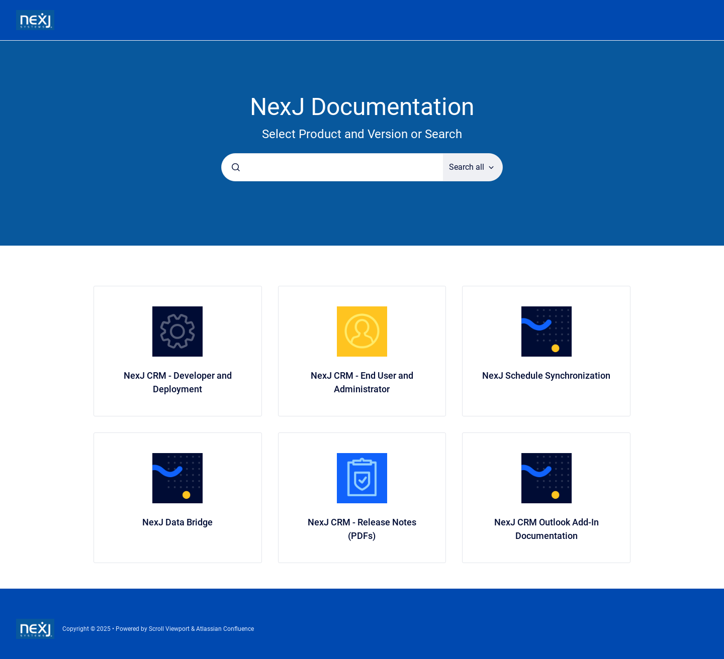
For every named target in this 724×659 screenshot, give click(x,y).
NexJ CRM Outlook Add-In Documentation (546, 529)
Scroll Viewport (170, 628)
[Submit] (236, 167)
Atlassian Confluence (225, 628)
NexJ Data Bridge (177, 522)
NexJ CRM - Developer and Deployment (178, 382)
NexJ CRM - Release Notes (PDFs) (362, 529)
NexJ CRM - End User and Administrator (362, 382)
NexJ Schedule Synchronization (546, 375)
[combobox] (332, 167)
